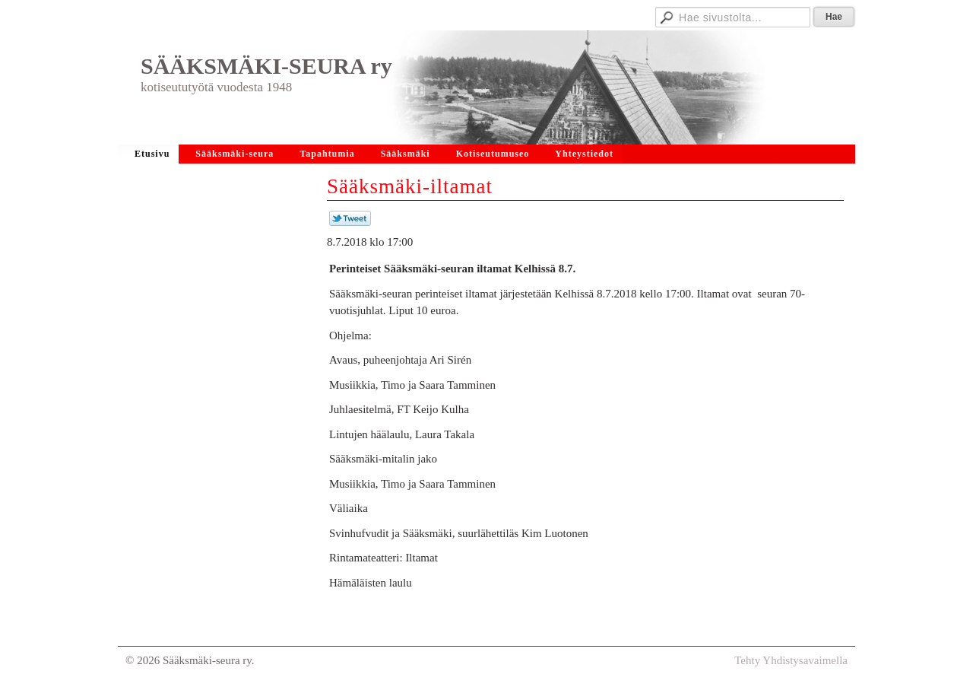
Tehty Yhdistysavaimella (791, 660)
